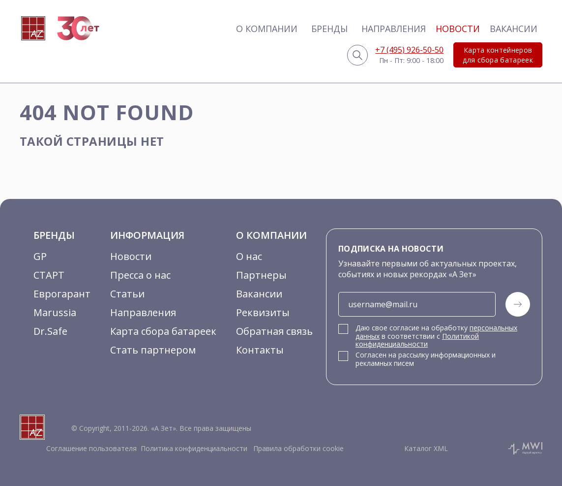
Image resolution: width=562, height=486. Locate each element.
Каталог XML (426, 448)
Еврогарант (61, 293)
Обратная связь (274, 331)
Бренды (329, 28)
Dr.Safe (50, 331)
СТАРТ (48, 275)
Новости (458, 28)
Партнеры (261, 275)
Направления (393, 28)
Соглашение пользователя (91, 448)
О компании (266, 28)
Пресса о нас (140, 275)
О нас (249, 256)
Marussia (54, 312)
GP (40, 256)
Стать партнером (153, 349)
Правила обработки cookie (297, 448)
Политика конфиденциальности (194, 448)
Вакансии (513, 28)
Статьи (127, 293)
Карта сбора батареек (163, 331)
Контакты (260, 349)
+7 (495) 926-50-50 (409, 49)
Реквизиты (263, 312)
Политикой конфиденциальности (417, 340)
